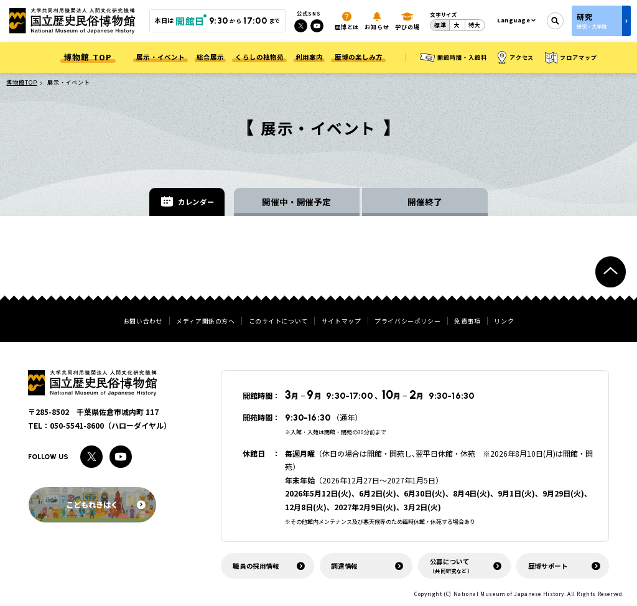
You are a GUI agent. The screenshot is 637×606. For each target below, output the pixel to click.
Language (514, 20)
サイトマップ (341, 322)
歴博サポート (548, 566)
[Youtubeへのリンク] (316, 25)
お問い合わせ (143, 322)
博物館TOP (21, 82)
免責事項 (467, 322)
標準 (440, 25)
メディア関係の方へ (205, 322)
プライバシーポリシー (407, 322)
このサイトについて (278, 322)
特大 (474, 25)
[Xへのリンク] (300, 25)
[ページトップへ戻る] (610, 271)
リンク (504, 322)
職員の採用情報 (256, 566)
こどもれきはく (105, 504)
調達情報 (344, 566)
